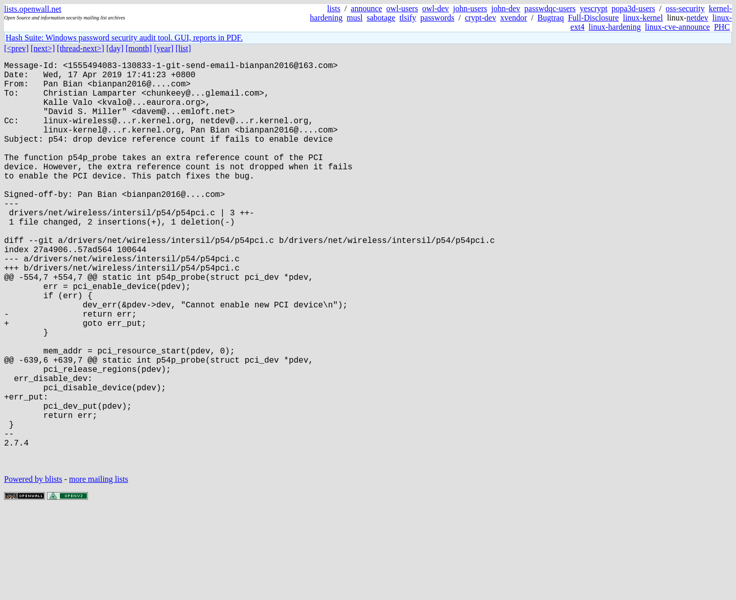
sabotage (380, 17)
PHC (722, 27)
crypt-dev (480, 17)
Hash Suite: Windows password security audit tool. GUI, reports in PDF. (124, 37)
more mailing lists (98, 569)
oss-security (684, 8)
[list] (183, 48)
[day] (115, 48)
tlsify (407, 17)
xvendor (513, 17)
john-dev (505, 8)
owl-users (402, 8)
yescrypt (593, 8)
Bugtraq (551, 17)
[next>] (43, 48)
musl (354, 17)
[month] (139, 48)
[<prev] (16, 48)
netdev (697, 17)
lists (333, 8)
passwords (437, 17)
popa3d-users (633, 8)
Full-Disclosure (593, 17)
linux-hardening (615, 27)
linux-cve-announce (677, 27)
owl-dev (435, 8)
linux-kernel (643, 17)
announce (366, 8)
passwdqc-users (550, 8)
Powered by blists (33, 569)
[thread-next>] (80, 48)
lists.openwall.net (32, 9)
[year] (163, 48)
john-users (470, 8)
